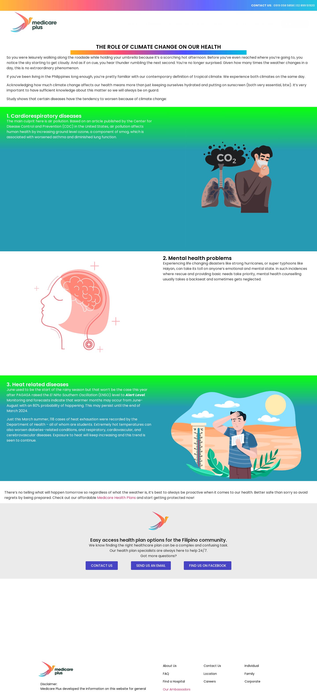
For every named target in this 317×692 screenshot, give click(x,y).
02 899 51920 (305, 5)
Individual (252, 666)
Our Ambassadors (176, 689)
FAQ (166, 673)
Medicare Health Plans (116, 497)
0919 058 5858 (283, 5)
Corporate (252, 681)
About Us (170, 666)
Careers (210, 681)
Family (249, 673)
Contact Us (212, 666)
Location (210, 673)
